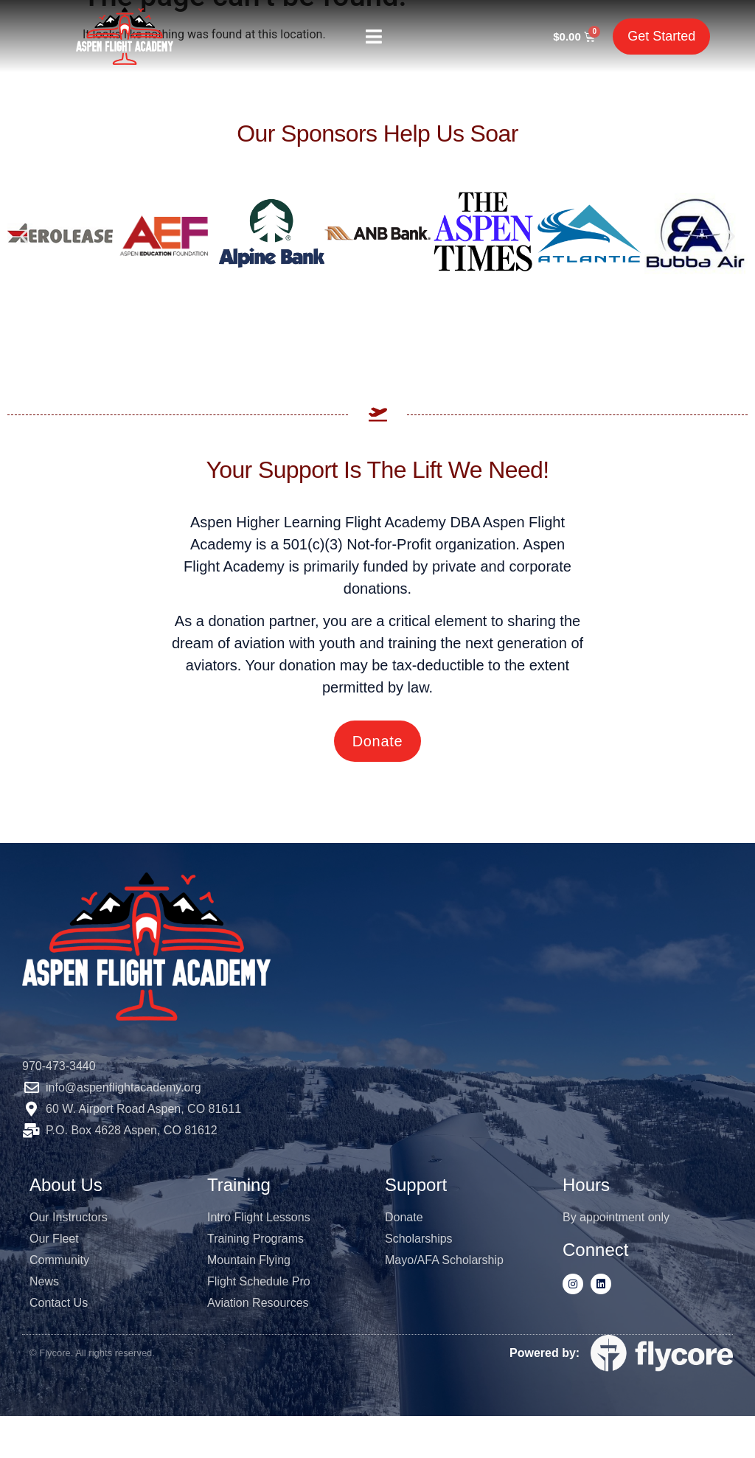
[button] (374, 36)
